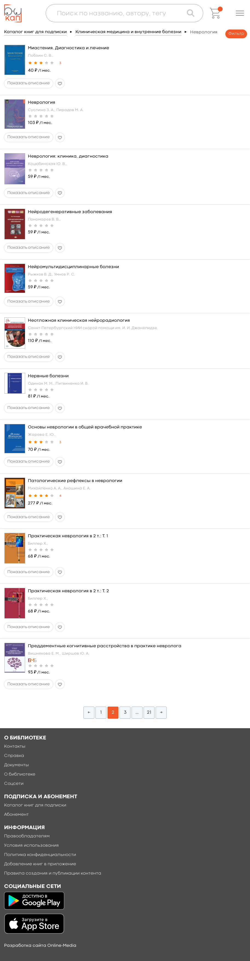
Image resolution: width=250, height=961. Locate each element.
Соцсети (14, 784)
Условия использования (31, 845)
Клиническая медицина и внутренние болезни (128, 32)
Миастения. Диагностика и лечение (68, 48)
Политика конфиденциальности (40, 855)
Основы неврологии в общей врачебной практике (85, 427)
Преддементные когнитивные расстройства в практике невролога (104, 646)
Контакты (14, 746)
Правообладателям (27, 836)
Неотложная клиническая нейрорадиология (79, 321)
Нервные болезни (48, 376)
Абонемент (16, 815)
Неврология (41, 102)
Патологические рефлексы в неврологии (75, 481)
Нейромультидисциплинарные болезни (73, 267)
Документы (16, 765)
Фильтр (236, 34)
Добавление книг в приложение (40, 864)
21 (149, 712)
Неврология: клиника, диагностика (68, 156)
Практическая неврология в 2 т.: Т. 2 (68, 591)
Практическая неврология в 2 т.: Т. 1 (68, 536)
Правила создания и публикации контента (52, 873)
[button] (240, 13)
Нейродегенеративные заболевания (70, 212)
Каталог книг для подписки (35, 32)
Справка (14, 756)
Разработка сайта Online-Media (40, 946)
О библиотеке (19, 774)
